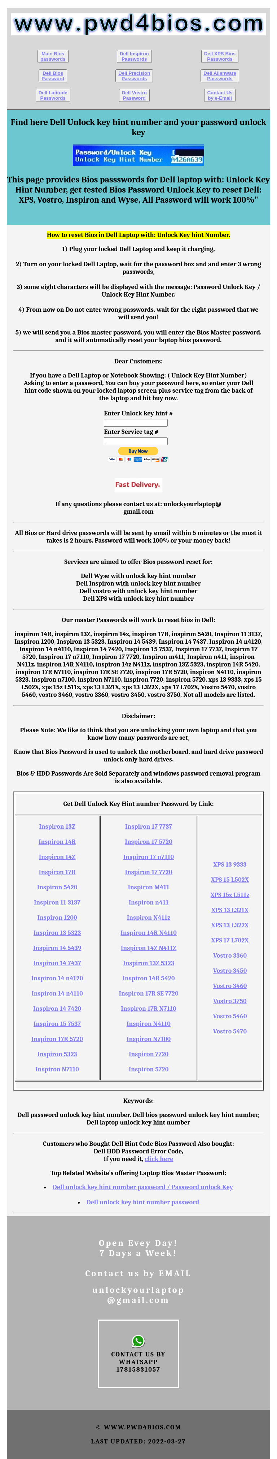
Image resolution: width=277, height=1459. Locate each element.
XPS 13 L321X (230, 910)
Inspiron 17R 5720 (57, 1039)
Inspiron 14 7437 (57, 963)
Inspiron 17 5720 (148, 842)
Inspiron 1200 (57, 917)
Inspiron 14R (57, 842)
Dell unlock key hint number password (143, 1202)
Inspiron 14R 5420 (148, 978)
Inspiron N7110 (57, 1069)
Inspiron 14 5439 (57, 948)
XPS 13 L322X (230, 925)
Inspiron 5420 (57, 887)
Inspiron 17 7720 (148, 872)
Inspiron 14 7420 (57, 1009)
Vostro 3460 (230, 986)
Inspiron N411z (149, 917)
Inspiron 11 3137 (57, 902)
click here (159, 1159)
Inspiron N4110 (149, 1024)
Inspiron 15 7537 (57, 1024)
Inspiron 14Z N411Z (148, 948)
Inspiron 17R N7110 (148, 1009)
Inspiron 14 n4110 (57, 993)
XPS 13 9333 (230, 864)
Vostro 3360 (230, 955)
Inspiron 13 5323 (57, 933)
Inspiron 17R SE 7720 (148, 993)
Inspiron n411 (149, 902)
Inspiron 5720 (148, 1069)
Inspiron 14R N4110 (148, 933)
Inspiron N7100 (149, 1039)
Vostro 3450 (230, 971)
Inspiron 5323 (57, 1054)
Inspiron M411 (148, 887)
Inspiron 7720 (148, 1054)
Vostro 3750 (230, 1001)
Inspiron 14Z (57, 857)
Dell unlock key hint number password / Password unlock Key (143, 1187)
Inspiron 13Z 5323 (148, 963)
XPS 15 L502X (230, 880)
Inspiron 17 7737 (148, 826)
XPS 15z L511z (229, 895)
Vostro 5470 (230, 1031)
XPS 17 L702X (230, 940)
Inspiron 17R (57, 872)
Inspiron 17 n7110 (148, 857)
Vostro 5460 (230, 1016)
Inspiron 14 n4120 (57, 978)
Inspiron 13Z (57, 826)
